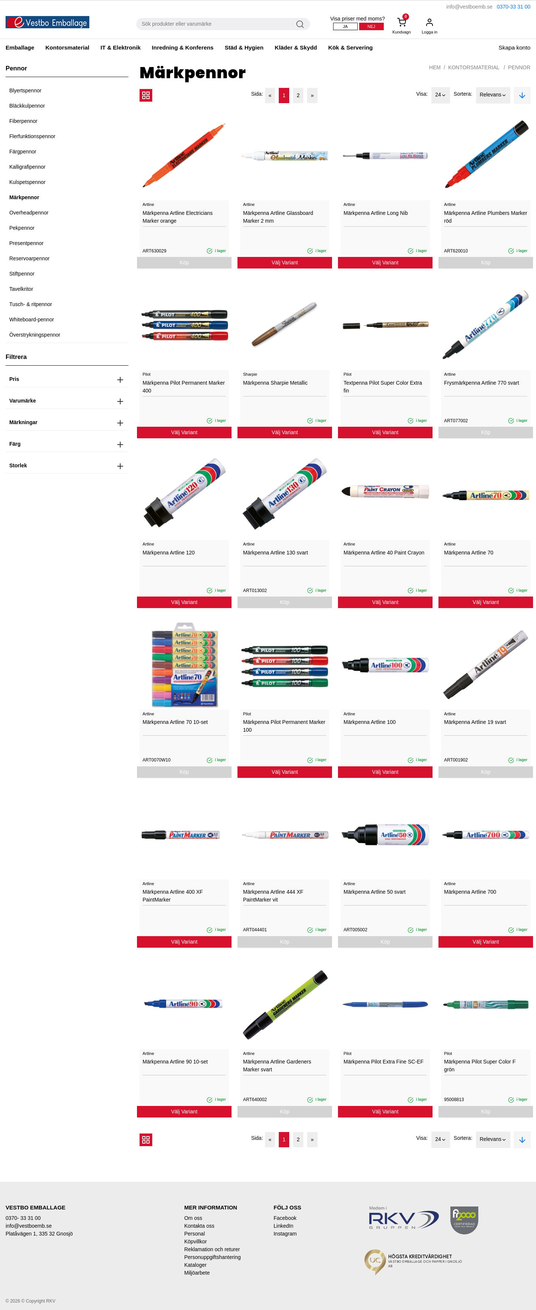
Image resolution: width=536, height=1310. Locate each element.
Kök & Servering (350, 47)
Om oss (193, 1218)
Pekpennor (22, 228)
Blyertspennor (25, 90)
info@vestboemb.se (469, 7)
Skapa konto (514, 47)
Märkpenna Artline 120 (169, 553)
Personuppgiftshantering (212, 1257)
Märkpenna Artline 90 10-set (175, 1062)
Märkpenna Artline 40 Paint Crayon (384, 553)
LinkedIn (283, 1226)
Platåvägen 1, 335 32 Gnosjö (39, 1234)
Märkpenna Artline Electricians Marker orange (178, 217)
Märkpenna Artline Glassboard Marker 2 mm (278, 217)
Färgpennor (22, 152)
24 (440, 95)
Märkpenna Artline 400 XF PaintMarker (173, 896)
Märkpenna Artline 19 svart (475, 722)
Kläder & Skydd (296, 47)
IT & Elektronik (120, 47)
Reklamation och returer (212, 1249)
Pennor (519, 67)
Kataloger (195, 1265)
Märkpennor (24, 197)
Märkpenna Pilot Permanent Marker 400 (184, 387)
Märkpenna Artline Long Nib (376, 213)
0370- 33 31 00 (23, 1218)
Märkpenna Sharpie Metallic (275, 383)
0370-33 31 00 (513, 7)
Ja (345, 26)
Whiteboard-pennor (31, 319)
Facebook (285, 1218)
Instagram (285, 1234)
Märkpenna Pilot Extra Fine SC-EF (384, 1062)
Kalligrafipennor (27, 167)
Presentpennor (26, 243)
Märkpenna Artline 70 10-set (175, 722)
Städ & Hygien (244, 47)
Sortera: (463, 94)
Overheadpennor (28, 213)
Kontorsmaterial (67, 47)
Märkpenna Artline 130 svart (275, 553)
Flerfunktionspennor (32, 136)
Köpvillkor (195, 1241)
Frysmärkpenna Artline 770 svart (481, 383)
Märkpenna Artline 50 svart (375, 892)
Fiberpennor (23, 121)
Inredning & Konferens (183, 47)
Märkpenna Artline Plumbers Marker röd (485, 217)
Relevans (493, 95)
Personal (194, 1234)
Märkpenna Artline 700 (470, 892)
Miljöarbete (197, 1273)
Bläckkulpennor (27, 106)
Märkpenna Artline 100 (370, 722)
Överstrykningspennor (34, 335)
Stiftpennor (22, 274)
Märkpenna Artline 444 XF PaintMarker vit (273, 896)
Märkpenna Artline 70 (468, 553)
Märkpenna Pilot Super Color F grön (480, 1065)
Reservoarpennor (29, 258)
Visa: (422, 94)
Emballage (20, 47)
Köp (184, 263)
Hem (435, 67)
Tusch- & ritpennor (30, 304)
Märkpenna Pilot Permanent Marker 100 (284, 726)
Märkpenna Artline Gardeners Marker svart (277, 1065)
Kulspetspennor (27, 182)
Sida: (257, 94)
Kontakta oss (199, 1226)
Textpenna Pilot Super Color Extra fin (383, 387)
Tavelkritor (21, 289)
